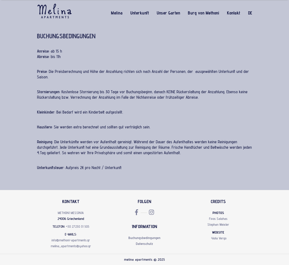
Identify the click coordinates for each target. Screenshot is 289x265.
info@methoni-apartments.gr (70, 240)
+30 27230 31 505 (77, 226)
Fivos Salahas (218, 219)
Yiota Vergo (218, 238)
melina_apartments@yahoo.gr (71, 246)
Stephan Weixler (218, 224)
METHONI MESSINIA (71, 213)
